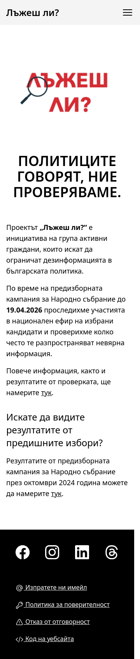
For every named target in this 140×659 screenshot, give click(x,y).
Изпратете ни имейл (51, 587)
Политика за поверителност (63, 604)
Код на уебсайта (45, 638)
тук (46, 392)
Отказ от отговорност (53, 621)
